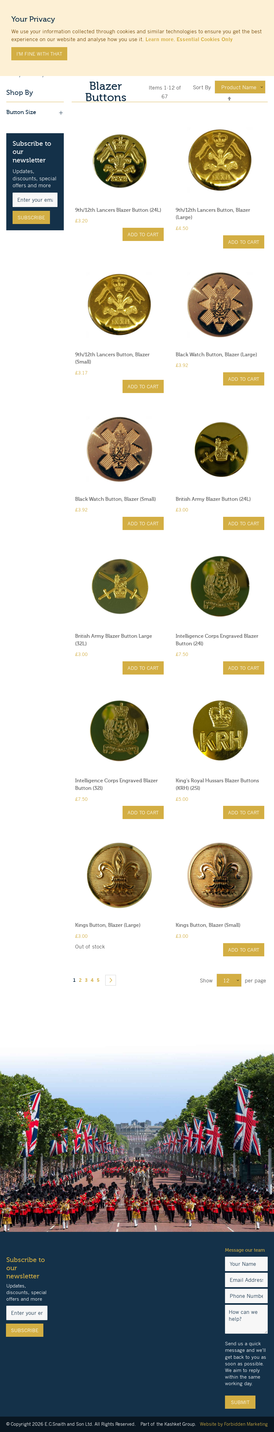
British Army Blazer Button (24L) (213, 499)
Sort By (202, 87)
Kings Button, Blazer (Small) (208, 925)
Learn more (159, 39)
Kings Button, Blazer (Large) (107, 925)
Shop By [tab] (19, 93)
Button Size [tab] (35, 112)
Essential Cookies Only (205, 39)
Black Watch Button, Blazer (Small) (115, 499)
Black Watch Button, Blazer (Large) (216, 355)
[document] (137, 34)
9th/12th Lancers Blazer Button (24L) (118, 210)
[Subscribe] (31, 217)
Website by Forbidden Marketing (234, 1424)
